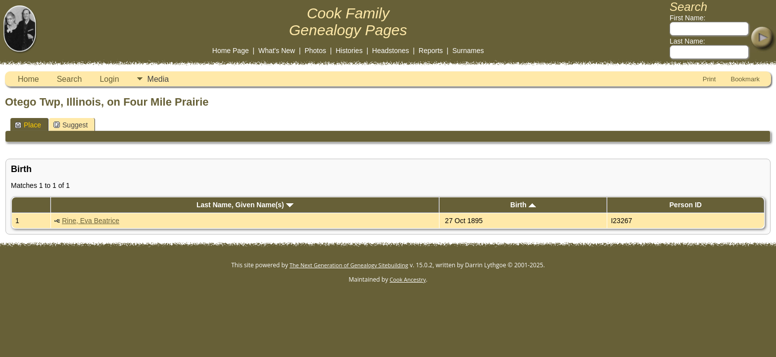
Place (28, 125)
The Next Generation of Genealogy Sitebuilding (349, 265)
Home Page (230, 51)
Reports (431, 51)
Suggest (70, 125)
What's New (276, 51)
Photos (315, 51)
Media (158, 79)
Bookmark (745, 79)
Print (709, 79)
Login (109, 79)
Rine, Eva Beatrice (90, 221)
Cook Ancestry (407, 279)
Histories (349, 51)
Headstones (390, 51)
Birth (523, 205)
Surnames (468, 51)
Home (28, 79)
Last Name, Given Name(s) (244, 205)
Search (69, 79)
